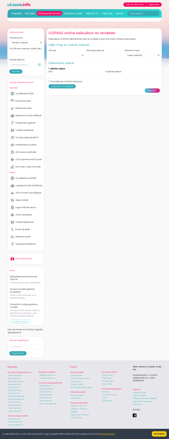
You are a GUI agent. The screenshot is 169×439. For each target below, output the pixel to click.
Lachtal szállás (76, 375)
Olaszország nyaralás (17, 415)
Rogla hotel (106, 378)
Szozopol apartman (47, 378)
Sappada (74, 412)
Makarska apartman (16, 399)
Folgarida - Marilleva (79, 409)
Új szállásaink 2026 (22, 93)
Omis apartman (14, 402)
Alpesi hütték (19, 200)
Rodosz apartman (46, 389)
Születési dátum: (113, 71)
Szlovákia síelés (77, 392)
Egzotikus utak (73, 13)
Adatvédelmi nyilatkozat (142, 401)
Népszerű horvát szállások (26, 115)
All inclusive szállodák (23, 152)
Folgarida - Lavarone (79, 406)
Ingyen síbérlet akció (23, 207)
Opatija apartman (15, 411)
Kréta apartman (45, 392)
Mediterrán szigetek (23, 123)
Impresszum (138, 404)
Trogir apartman (14, 408)
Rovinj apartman (15, 390)
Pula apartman (14, 393)
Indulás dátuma (16, 59)
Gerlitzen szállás (77, 384)
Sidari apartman (45, 401)
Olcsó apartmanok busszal (26, 159)
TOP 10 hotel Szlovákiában (26, 193)
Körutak (30, 13)
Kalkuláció (152, 90)
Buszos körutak (21, 101)
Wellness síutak (20, 237)
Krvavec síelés (107, 381)
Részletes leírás (107, 434)
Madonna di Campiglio (80, 415)
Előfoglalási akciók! (49, 13)
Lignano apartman (15, 425)
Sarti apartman (45, 386)
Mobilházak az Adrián (24, 145)
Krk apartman (13, 387)
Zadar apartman (14, 405)
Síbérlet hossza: (132, 50)
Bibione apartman (15, 422)
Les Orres (105, 392)
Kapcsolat (137, 389)
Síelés (119, 13)
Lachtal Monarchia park (80, 378)
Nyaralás (16, 13)
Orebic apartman (15, 375)
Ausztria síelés (77, 372)
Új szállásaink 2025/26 (23, 178)
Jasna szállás (76, 398)
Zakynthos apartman (48, 404)
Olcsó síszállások (21, 215)
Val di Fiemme (76, 418)
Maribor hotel (107, 375)
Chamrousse (107, 401)
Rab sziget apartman (16, 381)
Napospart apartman (47, 375)
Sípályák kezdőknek (23, 244)
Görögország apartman (50, 383)
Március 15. (91, 13)
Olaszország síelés (79, 403)
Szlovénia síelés (109, 372)
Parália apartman (46, 395)
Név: (50, 71)
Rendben (159, 434)
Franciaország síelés (111, 388)
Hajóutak (107, 13)
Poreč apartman (14, 378)
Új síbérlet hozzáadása (62, 86)
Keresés (16, 71)
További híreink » (20, 321)
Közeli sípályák (20, 229)
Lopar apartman (14, 384)
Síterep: (52, 50)
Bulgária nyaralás (47, 372)
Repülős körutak (21, 108)
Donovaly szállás (77, 395)
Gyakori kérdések (140, 395)
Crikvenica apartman (16, 396)
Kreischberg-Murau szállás (81, 387)
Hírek (12, 270)
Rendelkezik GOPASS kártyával (65, 81)
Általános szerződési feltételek (145, 398)
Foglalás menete (139, 392)
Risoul (104, 398)
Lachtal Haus (76, 381)
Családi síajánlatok (22, 222)
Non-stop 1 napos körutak (26, 167)
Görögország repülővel (24, 137)
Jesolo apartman (14, 419)
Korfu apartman (45, 398)
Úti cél (25, 48)
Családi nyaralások (22, 130)
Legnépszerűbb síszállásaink (26, 185)
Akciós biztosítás (21, 259)
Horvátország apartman (19, 372)
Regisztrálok (18, 353)
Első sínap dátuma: (95, 50)
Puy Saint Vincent (109, 395)
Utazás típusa (15, 37)
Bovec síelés (107, 384)
